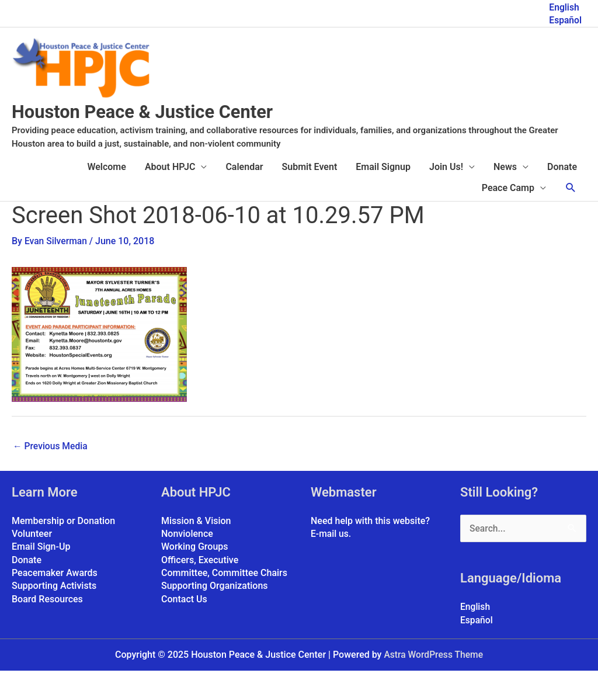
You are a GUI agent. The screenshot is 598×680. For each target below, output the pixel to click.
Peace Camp (508, 197)
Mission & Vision (196, 530)
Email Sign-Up (41, 556)
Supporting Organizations (214, 595)
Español (565, 19)
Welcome (106, 176)
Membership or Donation (63, 530)
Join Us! (446, 176)
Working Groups (194, 556)
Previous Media (51, 454)
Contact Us (184, 608)
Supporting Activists (54, 595)
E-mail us (330, 543)
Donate (562, 176)
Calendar (244, 176)
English (563, 6)
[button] (571, 197)
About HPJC (170, 176)
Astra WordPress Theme (433, 664)
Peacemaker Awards (55, 582)
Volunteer (32, 543)
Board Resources (47, 608)
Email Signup (383, 176)
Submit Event (310, 176)
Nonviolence (187, 543)
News (505, 176)
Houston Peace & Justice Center (160, 121)
